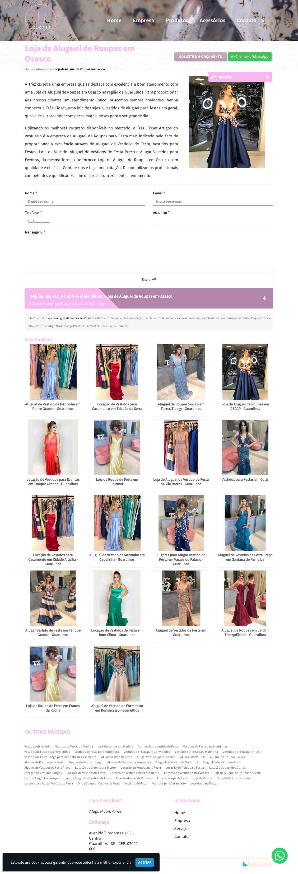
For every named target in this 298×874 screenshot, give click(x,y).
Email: (159, 193)
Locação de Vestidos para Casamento (134, 773)
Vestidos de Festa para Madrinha (196, 752)
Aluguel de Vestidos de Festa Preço (47, 767)
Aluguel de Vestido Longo (85, 762)
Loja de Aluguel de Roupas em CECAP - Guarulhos (245, 406)
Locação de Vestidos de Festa (86, 773)
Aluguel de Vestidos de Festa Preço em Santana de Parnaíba (245, 557)
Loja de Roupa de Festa (172, 778)
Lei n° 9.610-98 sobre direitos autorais (105, 326)
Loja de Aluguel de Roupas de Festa (237, 773)
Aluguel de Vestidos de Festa (221, 762)
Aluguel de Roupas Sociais (227, 757)
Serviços (181, 828)
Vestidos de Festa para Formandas (47, 752)
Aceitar (144, 862)
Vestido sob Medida (37, 746)
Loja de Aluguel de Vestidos (134, 778)
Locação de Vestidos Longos (43, 773)
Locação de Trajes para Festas (185, 767)
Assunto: (161, 212)
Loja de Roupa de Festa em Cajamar (117, 481)
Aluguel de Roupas (192, 757)
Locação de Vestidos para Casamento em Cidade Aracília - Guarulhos (53, 559)
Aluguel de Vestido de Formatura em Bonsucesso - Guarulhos (117, 708)
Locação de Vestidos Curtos (227, 767)
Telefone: (33, 212)
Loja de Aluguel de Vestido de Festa (87, 778)
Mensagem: (35, 232)
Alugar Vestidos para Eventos (156, 757)
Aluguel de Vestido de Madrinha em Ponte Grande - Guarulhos (53, 406)
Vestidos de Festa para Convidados (147, 752)
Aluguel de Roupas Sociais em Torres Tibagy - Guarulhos (181, 406)
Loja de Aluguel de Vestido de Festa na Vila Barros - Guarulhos (181, 481)
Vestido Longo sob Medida (115, 746)
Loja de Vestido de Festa (234, 778)
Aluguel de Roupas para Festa (44, 762)
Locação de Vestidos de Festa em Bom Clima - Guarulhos (117, 632)
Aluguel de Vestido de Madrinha (177, 762)
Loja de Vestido (203, 778)
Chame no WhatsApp (249, 56)
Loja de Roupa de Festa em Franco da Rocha (53, 708)
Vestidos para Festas (204, 783)
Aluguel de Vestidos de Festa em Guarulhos (181, 632)
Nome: (31, 193)
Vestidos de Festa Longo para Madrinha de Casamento (60, 757)
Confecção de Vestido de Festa (158, 746)
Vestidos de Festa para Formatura (96, 752)
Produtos (177, 20)
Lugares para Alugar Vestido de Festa (48, 783)
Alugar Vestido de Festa (116, 757)
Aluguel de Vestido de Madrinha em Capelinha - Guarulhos (117, 557)
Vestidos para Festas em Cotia (245, 479)
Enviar (149, 279)
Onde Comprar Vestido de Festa (99, 783)
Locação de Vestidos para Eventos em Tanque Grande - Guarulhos (53, 481)
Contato (247, 20)
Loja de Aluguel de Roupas (42, 778)
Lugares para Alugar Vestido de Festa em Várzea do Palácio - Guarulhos (181, 559)
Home (114, 20)
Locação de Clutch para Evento (95, 767)
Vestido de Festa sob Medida (74, 746)
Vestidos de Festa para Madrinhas (205, 746)
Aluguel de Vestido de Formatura (129, 762)
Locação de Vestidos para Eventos (186, 773)
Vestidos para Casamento (169, 783)
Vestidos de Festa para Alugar (242, 752)
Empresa (143, 20)
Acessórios (212, 20)
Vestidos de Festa (135, 783)
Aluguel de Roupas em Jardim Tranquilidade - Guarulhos (245, 632)
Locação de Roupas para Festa (141, 767)
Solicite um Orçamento (200, 56)
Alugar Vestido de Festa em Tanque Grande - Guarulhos (53, 632)
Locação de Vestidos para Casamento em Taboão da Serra (117, 406)
